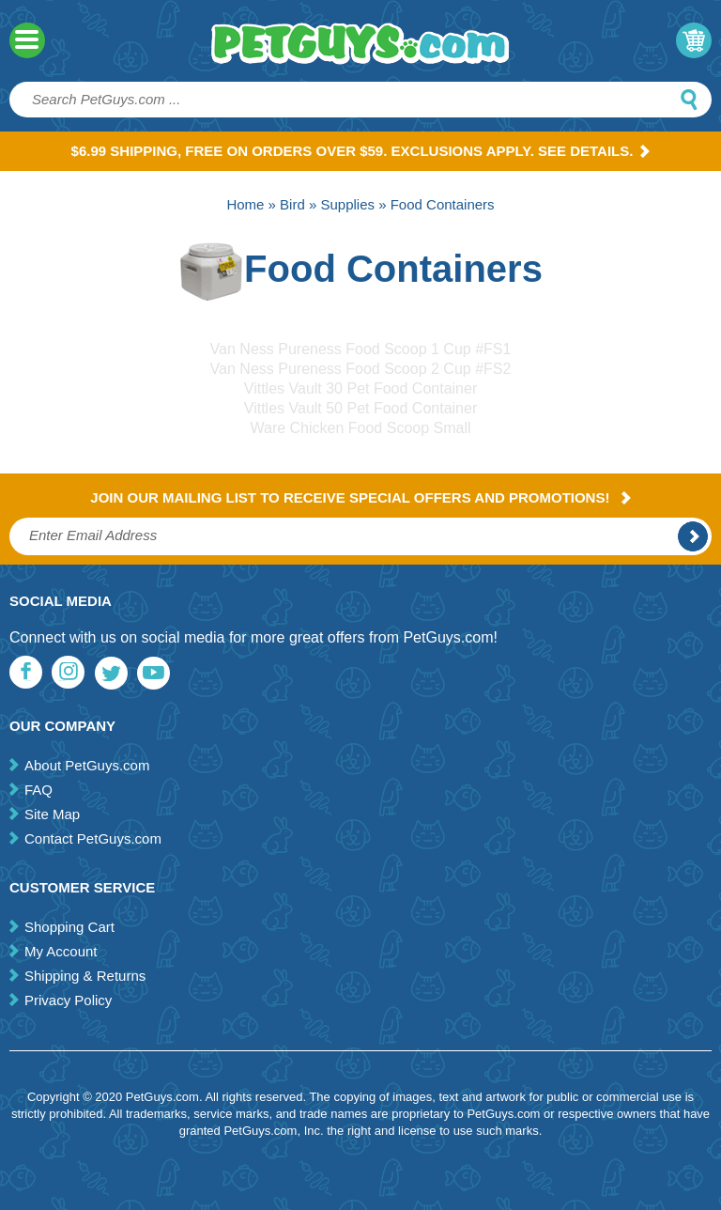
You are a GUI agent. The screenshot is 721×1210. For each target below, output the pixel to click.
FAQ (38, 790)
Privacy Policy (68, 1000)
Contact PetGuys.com (92, 838)
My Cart (694, 40)
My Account (61, 951)
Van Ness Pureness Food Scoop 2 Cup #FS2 (361, 369)
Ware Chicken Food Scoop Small (360, 428)
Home (245, 204)
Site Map (52, 814)
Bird (292, 204)
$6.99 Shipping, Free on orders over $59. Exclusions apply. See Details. (361, 151)
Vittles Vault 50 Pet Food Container (360, 408)
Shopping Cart (69, 927)
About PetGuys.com (86, 765)
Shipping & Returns (85, 976)
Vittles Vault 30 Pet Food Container (360, 388)
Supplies (347, 204)
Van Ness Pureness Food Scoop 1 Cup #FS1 (361, 349)
